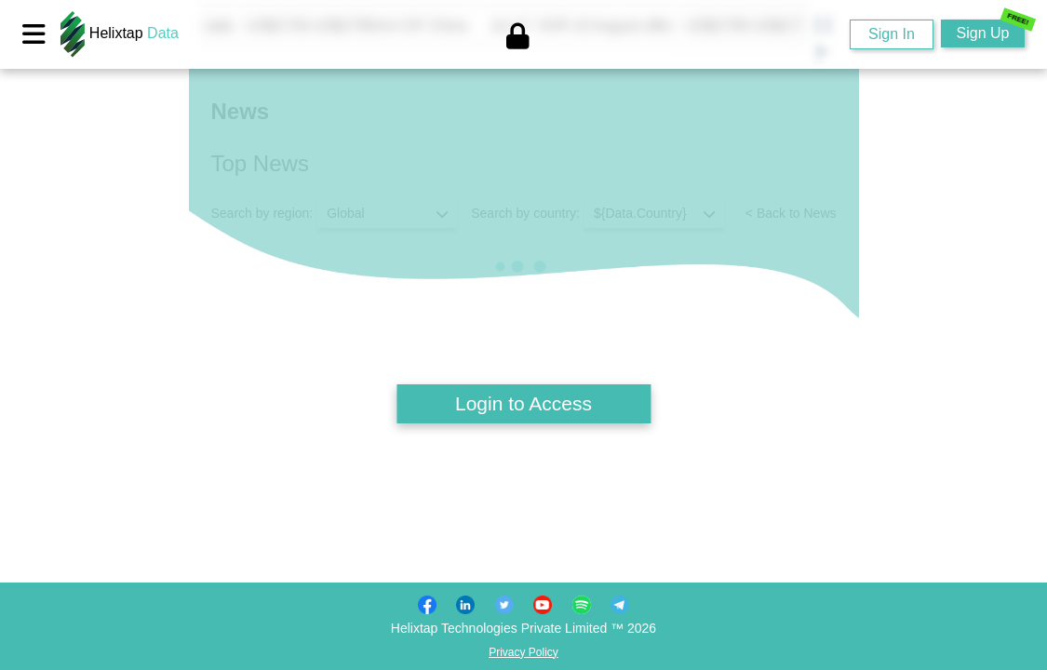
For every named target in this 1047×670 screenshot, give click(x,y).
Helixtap (119, 33)
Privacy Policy (523, 652)
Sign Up (991, 30)
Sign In (891, 34)
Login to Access (523, 403)
